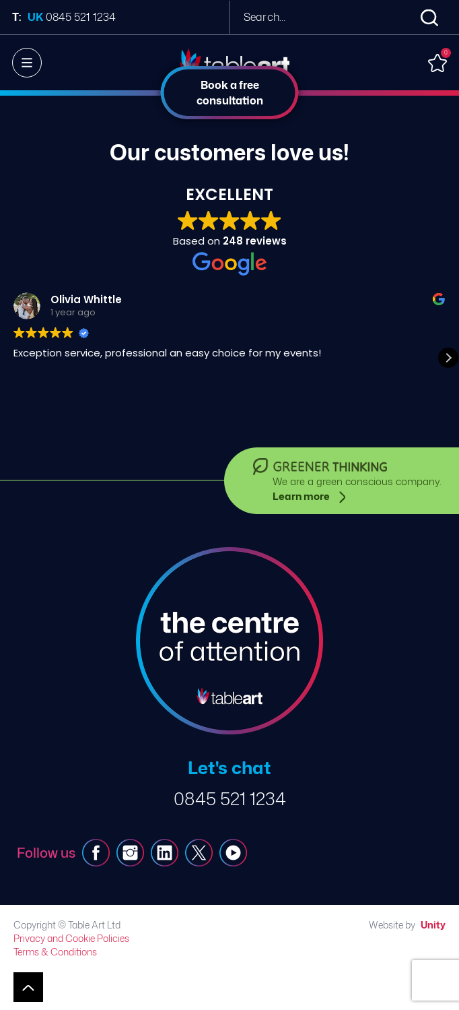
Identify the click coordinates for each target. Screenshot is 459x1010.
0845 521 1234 (230, 798)
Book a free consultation (230, 92)
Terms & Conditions (55, 951)
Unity (433, 924)
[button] (448, 358)
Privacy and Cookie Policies (71, 938)
